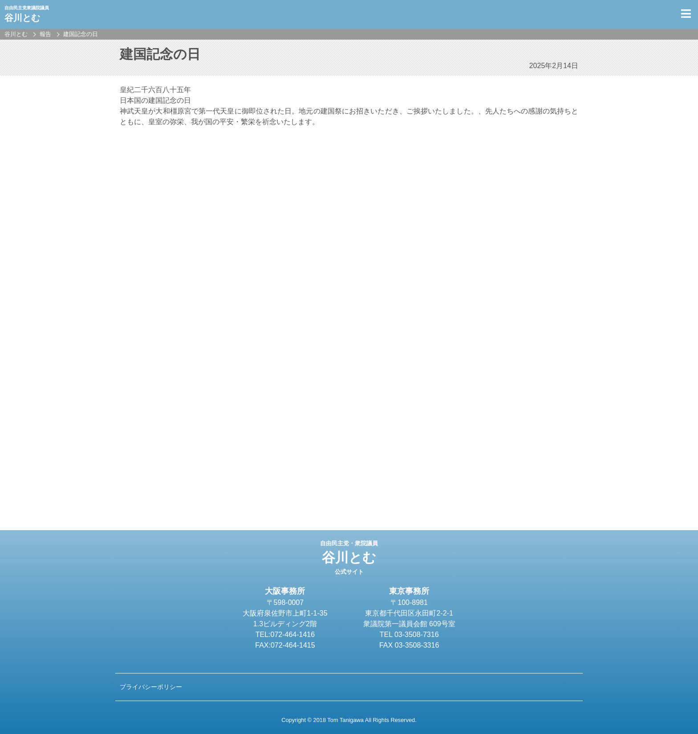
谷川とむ (349, 557)
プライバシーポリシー (151, 686)
